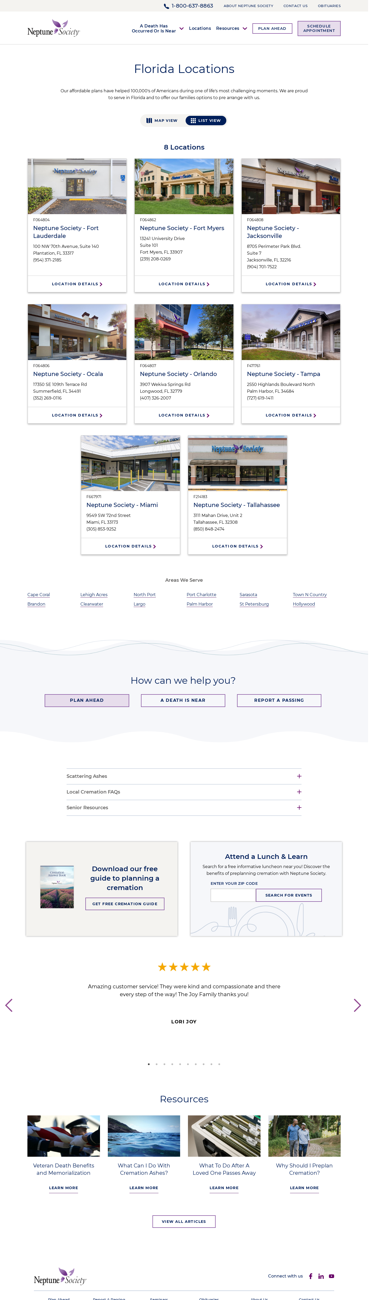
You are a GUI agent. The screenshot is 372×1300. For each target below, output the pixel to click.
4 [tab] (172, 1064)
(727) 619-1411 (260, 398)
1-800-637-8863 (192, 6)
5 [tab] (180, 1064)
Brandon (36, 604)
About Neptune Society (248, 6)
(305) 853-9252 (101, 529)
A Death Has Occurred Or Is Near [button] (154, 28)
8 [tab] (203, 1064)
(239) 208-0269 (155, 258)
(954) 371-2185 (47, 260)
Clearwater (91, 604)
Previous (7, 1015)
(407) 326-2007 (155, 398)
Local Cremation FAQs (93, 792)
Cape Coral (38, 594)
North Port (145, 594)
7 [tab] (195, 1064)
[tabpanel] (184, 994)
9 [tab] (211, 1064)
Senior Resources (87, 807)
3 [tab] (164, 1064)
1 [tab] (148, 1064)
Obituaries (329, 6)
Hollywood (304, 604)
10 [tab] (219, 1064)
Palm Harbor (200, 604)
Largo (139, 604)
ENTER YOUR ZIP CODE (234, 883)
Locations (200, 28)
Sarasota (248, 594)
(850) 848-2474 (209, 529)
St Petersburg (254, 604)
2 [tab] (156, 1064)
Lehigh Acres (94, 594)
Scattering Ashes (87, 776)
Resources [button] (227, 28)
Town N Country (310, 594)
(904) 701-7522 (262, 266)
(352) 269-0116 (47, 398)
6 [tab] (188, 1064)
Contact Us (296, 6)
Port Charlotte (201, 594)
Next (360, 1015)
